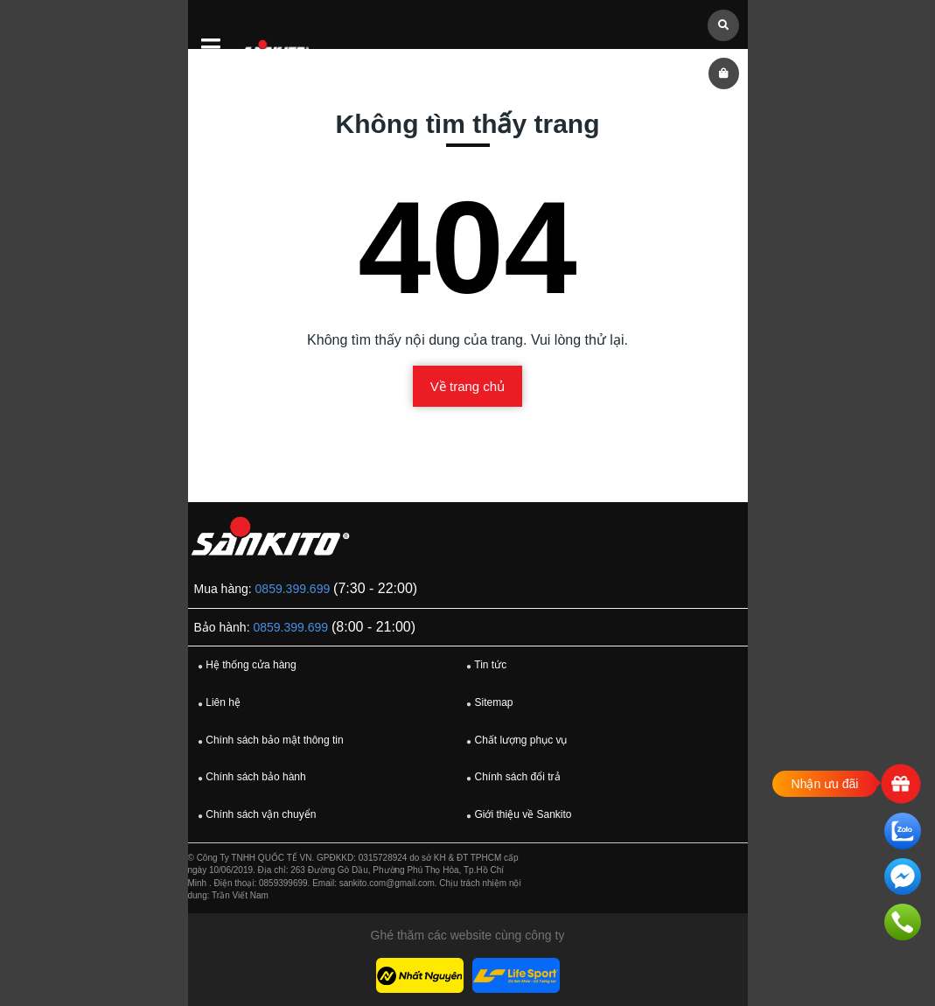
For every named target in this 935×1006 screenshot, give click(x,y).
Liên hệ (217, 703)
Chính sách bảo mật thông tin (268, 741)
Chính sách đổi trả (511, 778)
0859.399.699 (293, 589)
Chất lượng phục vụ (514, 741)
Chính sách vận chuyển (254, 815)
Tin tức (484, 666)
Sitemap (487, 703)
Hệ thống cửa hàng (245, 666)
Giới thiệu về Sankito (516, 815)
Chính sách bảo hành (249, 778)
